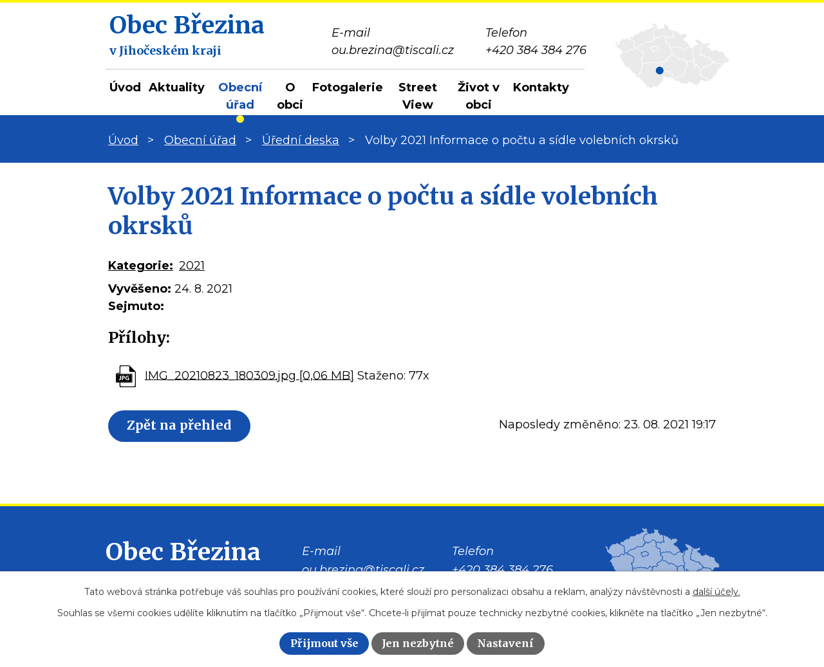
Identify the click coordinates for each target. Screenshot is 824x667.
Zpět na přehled (179, 426)
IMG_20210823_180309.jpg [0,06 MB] (249, 375)
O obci (290, 96)
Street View (417, 96)
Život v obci (479, 96)
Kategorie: (140, 266)
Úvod (125, 87)
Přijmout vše (324, 643)
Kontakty (541, 87)
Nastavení (505, 643)
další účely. (716, 592)
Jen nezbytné (418, 643)
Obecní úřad (240, 96)
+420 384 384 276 (502, 570)
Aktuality (177, 87)
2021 (192, 266)
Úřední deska (300, 140)
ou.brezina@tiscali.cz (363, 570)
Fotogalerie (347, 87)
